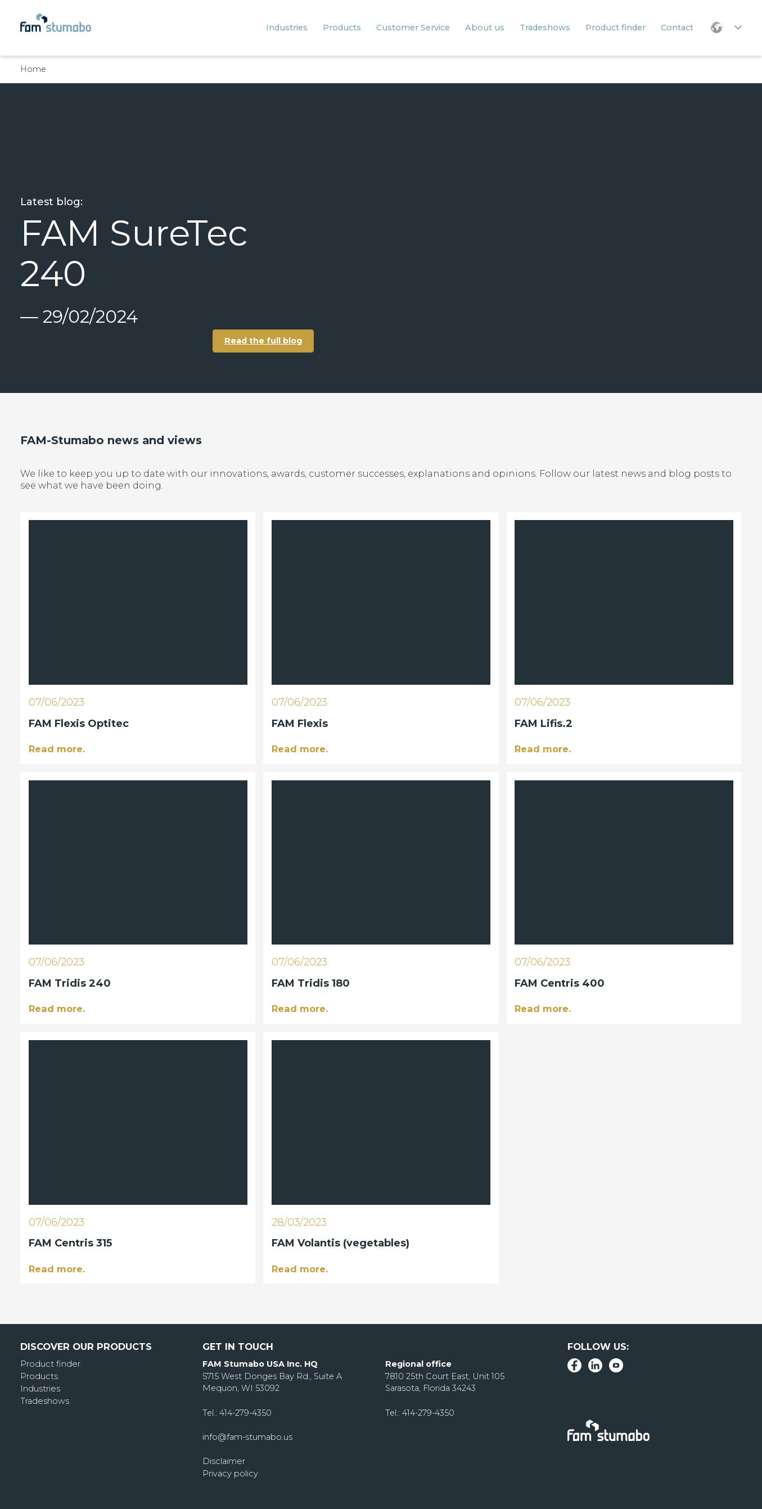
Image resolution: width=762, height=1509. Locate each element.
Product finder (49, 1363)
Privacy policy (229, 1472)
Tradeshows (44, 1399)
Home (33, 69)
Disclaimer (223, 1460)
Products (38, 1375)
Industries (40, 1388)
